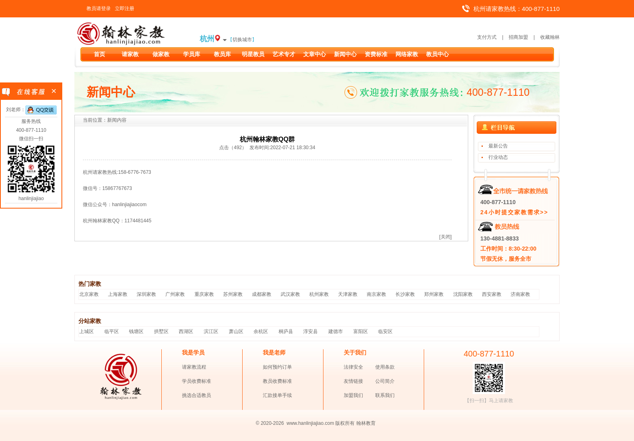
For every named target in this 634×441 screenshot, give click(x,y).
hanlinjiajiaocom (129, 204)
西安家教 (491, 294)
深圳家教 (146, 294)
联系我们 (385, 395)
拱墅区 (161, 331)
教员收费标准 (277, 381)
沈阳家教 (463, 294)
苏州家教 (233, 294)
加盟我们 (353, 395)
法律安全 (353, 367)
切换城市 (242, 39)
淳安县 (310, 331)
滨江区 (211, 331)
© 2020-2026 (270, 423)
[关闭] (445, 237)
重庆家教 (204, 294)
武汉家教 (290, 294)
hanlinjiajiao (31, 198)
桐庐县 (286, 331)
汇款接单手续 (277, 395)
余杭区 (261, 331)
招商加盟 (518, 37)
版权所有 (345, 423)
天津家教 (347, 294)
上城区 (86, 331)
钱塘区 (136, 331)
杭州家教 (319, 294)
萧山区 (236, 331)
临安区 (385, 331)
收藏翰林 (550, 37)
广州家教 (175, 294)
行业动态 (498, 157)
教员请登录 (99, 8)
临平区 (111, 331)
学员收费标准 (196, 381)
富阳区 (360, 331)
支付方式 (487, 37)
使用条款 (385, 367)
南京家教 (376, 294)
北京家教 (89, 294)
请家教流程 (194, 367)
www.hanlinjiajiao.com (311, 423)
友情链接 (353, 381)
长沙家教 (405, 294)
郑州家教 (434, 294)
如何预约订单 (277, 367)
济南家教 (520, 294)
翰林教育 (366, 423)
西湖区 (186, 331)
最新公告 (498, 146)
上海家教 (117, 294)
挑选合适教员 (196, 395)
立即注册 (124, 8)
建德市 (335, 331)
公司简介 (385, 381)
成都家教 (261, 294)
